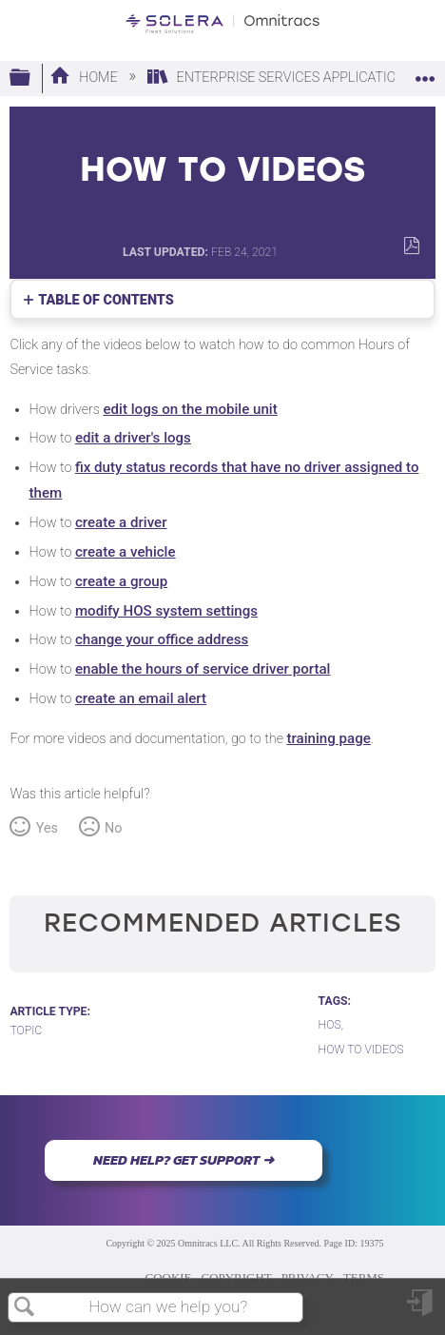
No (113, 828)
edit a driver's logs (133, 437)
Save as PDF (411, 246)
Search (25, 1308)
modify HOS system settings (166, 610)
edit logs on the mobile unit (190, 409)
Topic (26, 1030)
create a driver (121, 522)
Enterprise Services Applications (282, 77)
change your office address (161, 639)
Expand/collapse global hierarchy (32, 78)
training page (328, 738)
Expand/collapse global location (425, 73)
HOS (330, 1024)
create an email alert (140, 698)
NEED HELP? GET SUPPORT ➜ (183, 1159)
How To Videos (361, 1049)
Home (85, 77)
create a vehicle (125, 551)
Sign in (421, 1310)
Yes (47, 828)
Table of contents (105, 300)
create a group (121, 581)
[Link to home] (222, 23)
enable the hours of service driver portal (203, 668)
